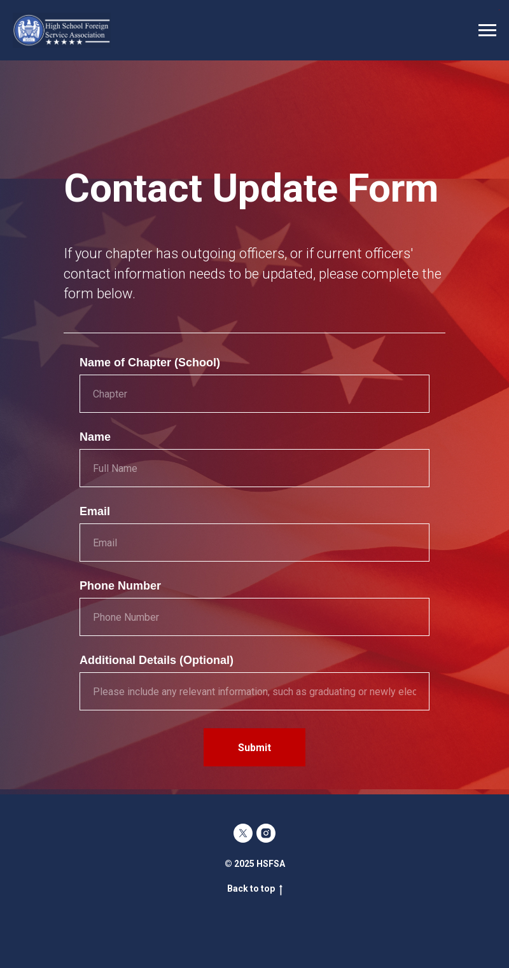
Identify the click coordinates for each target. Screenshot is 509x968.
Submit (254, 748)
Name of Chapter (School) (150, 362)
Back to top (254, 889)
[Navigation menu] (487, 30)
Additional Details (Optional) (157, 660)
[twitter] (243, 833)
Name (95, 437)
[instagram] (265, 833)
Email (95, 511)
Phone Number (120, 585)
